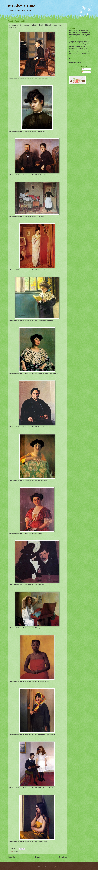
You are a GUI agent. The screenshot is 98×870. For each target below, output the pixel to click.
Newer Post (12, 857)
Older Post (63, 857)
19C (14, 851)
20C (17, 851)
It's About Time (21, 6)
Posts (84, 69)
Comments (85, 72)
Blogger (57, 867)
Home (37, 857)
